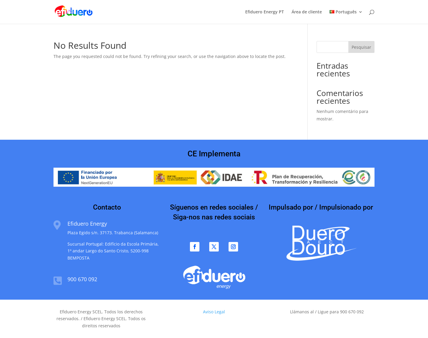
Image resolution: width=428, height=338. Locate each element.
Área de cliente (307, 12)
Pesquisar (361, 47)
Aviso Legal (214, 312)
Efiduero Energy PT (264, 12)
